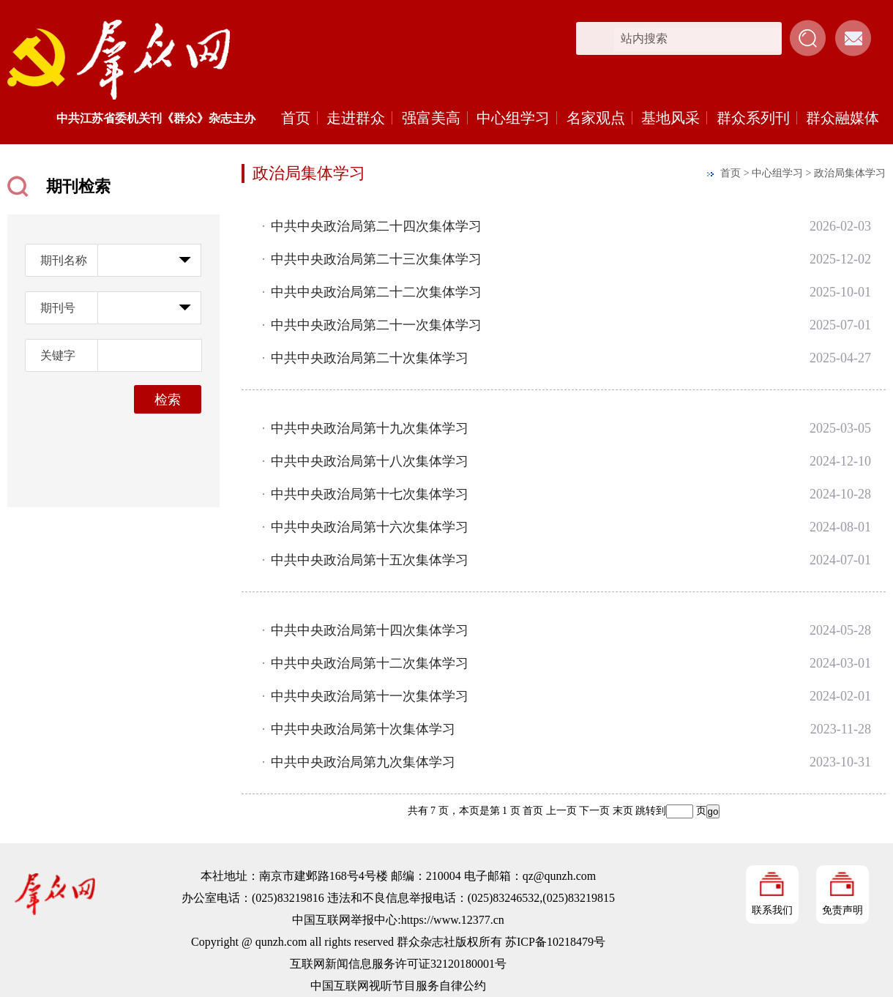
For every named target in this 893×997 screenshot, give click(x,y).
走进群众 (355, 118)
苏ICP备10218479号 (555, 942)
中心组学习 (513, 118)
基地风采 (670, 118)
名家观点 (596, 118)
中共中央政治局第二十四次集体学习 (376, 226)
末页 (623, 810)
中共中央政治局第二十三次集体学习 (376, 259)
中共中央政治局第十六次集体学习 (369, 527)
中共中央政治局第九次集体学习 (363, 762)
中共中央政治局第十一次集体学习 (369, 696)
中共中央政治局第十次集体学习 (363, 729)
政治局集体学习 (850, 173)
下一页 (594, 810)
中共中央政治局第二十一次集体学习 (376, 325)
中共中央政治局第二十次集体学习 (369, 358)
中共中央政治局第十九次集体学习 (369, 428)
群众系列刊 (753, 118)
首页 (295, 118)
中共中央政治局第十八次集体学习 (369, 461)
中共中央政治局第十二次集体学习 (369, 663)
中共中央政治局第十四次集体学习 (369, 630)
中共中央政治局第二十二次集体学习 (376, 292)
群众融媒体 (842, 118)
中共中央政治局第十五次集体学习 (369, 560)
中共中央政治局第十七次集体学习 (369, 494)
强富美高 (431, 118)
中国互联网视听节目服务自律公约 (398, 985)
